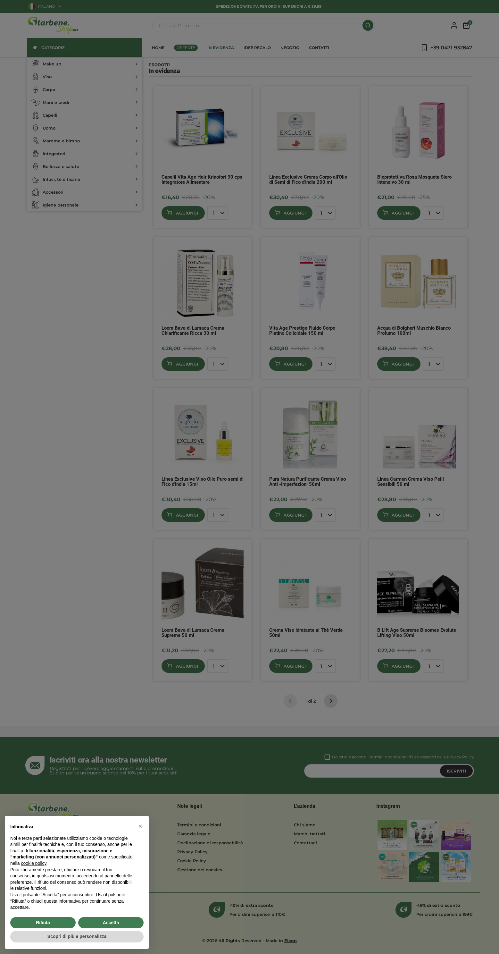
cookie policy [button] (33, 863)
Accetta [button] (111, 922)
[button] (140, 826)
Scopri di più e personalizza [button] (76, 936)
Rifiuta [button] (43, 922)
